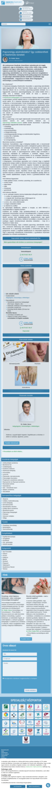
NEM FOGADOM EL (34, 786)
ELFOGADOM (17, 786)
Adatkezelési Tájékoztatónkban (34, 766)
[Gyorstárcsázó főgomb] (48, 785)
